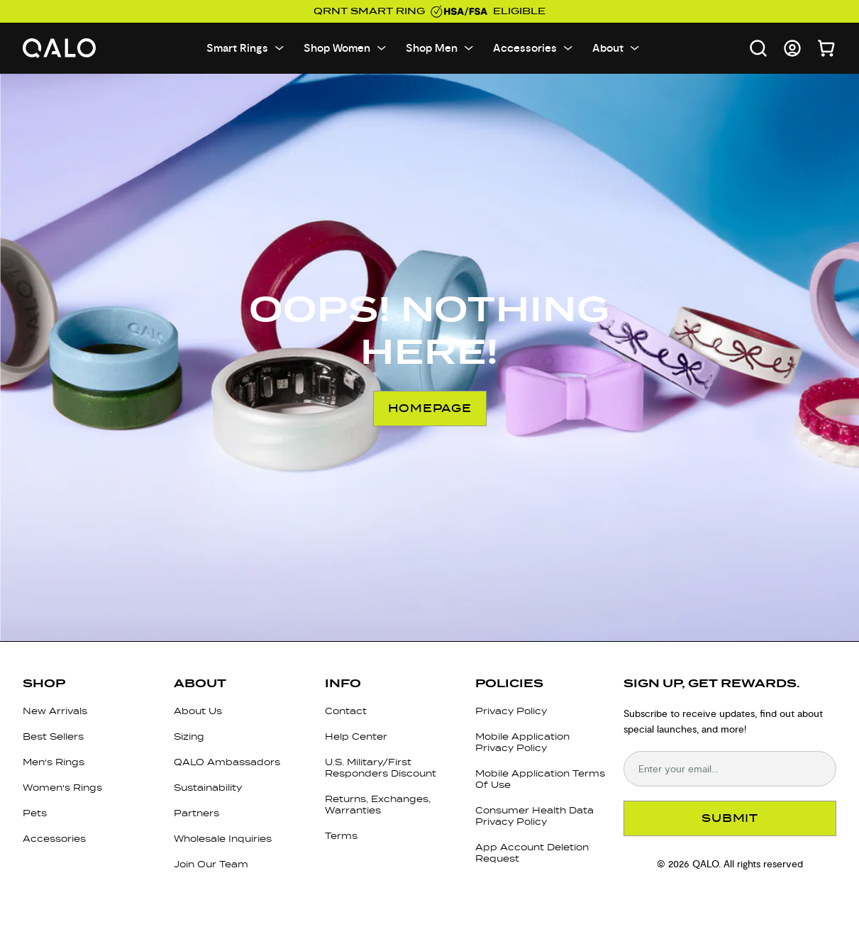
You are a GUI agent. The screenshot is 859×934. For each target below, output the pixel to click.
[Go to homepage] (59, 48)
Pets (35, 813)
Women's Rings (62, 788)
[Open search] (758, 48)
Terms (341, 836)
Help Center (356, 736)
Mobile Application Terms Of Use (540, 779)
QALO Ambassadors (227, 762)
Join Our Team (211, 864)
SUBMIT (730, 818)
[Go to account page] (792, 48)
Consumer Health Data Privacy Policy (534, 816)
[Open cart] (826, 48)
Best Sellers (53, 736)
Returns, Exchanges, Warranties (378, 804)
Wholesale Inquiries (223, 839)
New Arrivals (55, 711)
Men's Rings (53, 762)
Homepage (430, 408)
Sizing (189, 736)
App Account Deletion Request (532, 852)
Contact (346, 711)
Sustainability (208, 788)
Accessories (54, 839)
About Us (198, 711)
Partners (196, 813)
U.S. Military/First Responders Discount (380, 767)
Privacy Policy (511, 711)
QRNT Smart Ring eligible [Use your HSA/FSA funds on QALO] (429, 11)
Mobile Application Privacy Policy (522, 742)
